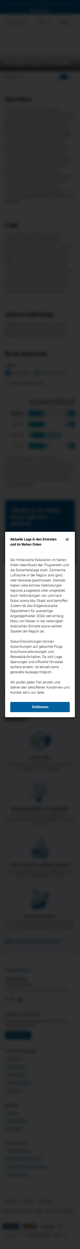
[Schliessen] (67, 539)
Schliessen (40, 707)
